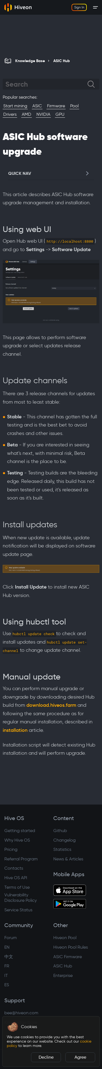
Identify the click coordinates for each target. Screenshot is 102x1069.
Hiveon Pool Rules (70, 947)
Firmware (56, 105)
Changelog (64, 840)
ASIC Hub (62, 966)
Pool (74, 105)
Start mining (15, 105)
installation (15, 730)
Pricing (10, 849)
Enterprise (63, 975)
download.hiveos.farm (51, 705)
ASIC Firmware (67, 956)
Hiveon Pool (64, 937)
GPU (59, 114)
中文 (8, 956)
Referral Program (21, 858)
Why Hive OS (17, 840)
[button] (13, 1027)
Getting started (19, 830)
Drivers (10, 114)
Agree (80, 1057)
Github (60, 830)
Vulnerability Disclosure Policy (20, 897)
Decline (46, 1057)
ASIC (37, 105)
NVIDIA (43, 114)
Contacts (13, 868)
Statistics (62, 849)
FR (6, 966)
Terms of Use (17, 887)
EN (7, 947)
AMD (26, 114)
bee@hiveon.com (21, 1012)
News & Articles (68, 858)
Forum (10, 937)
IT (6, 975)
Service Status (18, 909)
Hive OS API (15, 877)
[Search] (46, 84)
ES (6, 984)
